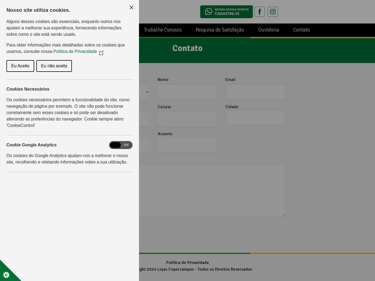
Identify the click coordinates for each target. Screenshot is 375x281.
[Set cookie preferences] (10, 270)
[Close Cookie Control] (131, 7)
